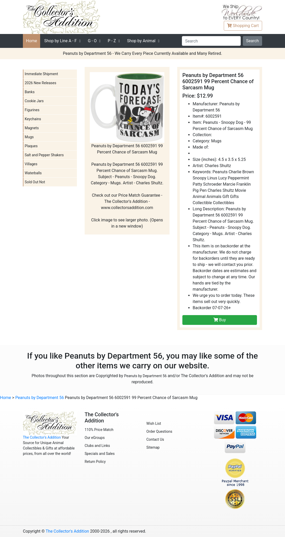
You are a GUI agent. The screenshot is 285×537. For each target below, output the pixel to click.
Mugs (29, 137)
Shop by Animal (141, 40)
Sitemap (152, 447)
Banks (29, 92)
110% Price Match (99, 430)
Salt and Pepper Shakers (44, 155)
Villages (31, 164)
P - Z (112, 40)
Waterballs (33, 173)
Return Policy (95, 462)
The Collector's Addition (42, 437)
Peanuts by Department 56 (145, 376)
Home (31, 40)
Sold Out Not (35, 182)
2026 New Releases (40, 83)
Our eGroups (95, 438)
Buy (219, 319)
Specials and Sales (100, 454)
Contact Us (155, 439)
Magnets (32, 128)
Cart (243, 25)
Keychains (33, 119)
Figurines (32, 110)
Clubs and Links (97, 446)
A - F (60, 40)
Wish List (153, 423)
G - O (92, 40)
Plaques (31, 146)
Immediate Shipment (41, 74)
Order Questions (159, 431)
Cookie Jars (34, 101)
